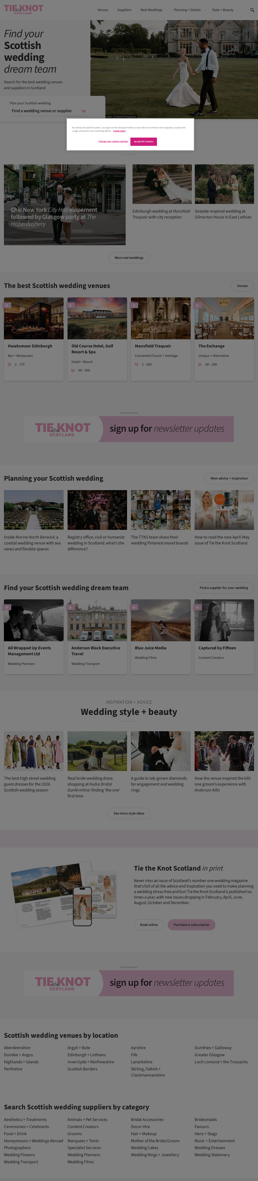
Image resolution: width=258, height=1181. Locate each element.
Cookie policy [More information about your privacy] (119, 131)
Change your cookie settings (113, 141)
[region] (130, 134)
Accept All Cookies (143, 141)
